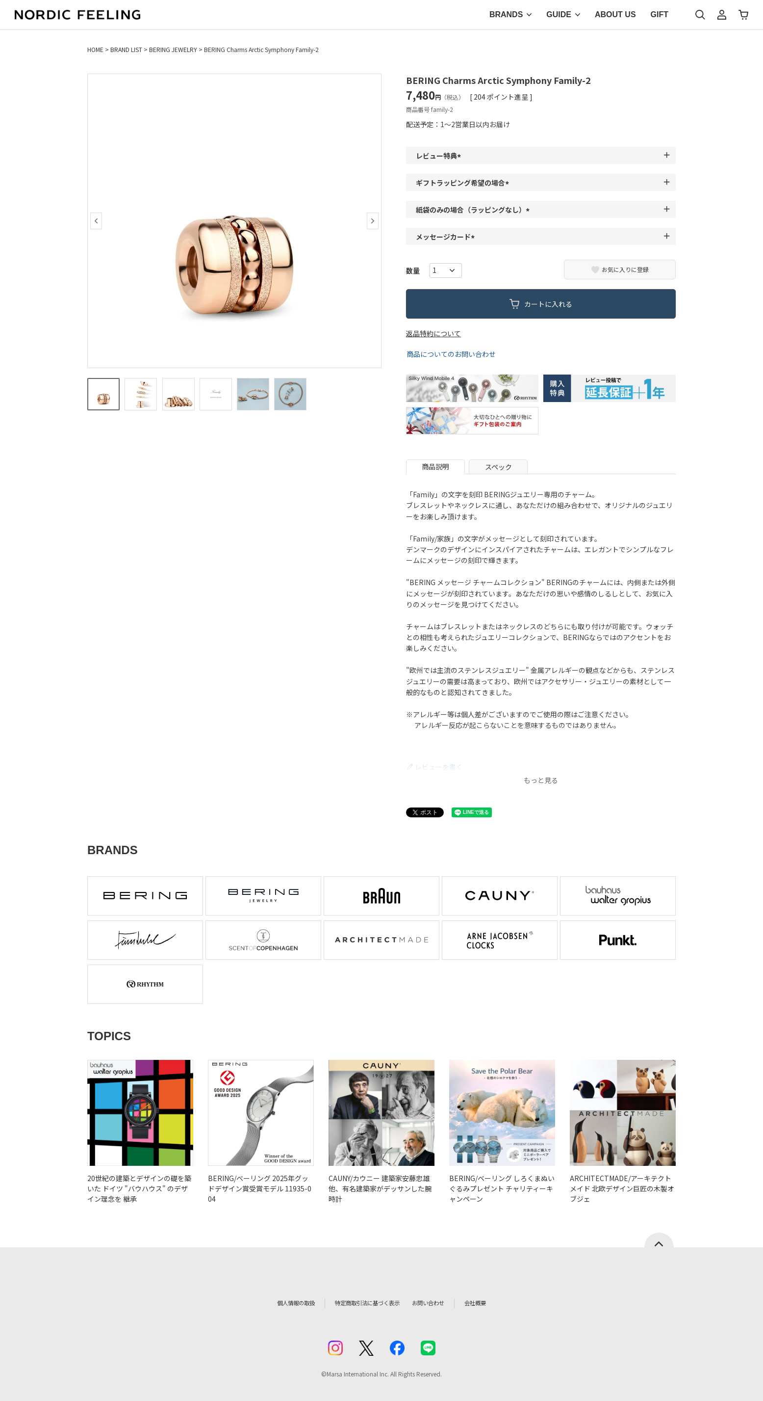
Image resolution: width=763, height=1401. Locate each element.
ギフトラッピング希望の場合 (464, 183)
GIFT (659, 14)
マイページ (722, 15)
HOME (95, 49)
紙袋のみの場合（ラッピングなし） (474, 210)
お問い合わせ (443, 1303)
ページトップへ (659, 1240)
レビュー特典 (440, 156)
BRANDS (506, 14)
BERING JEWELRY (173, 49)
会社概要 (497, 1303)
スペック (498, 467)
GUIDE (558, 14)
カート (743, 15)
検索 (700, 15)
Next (373, 221)
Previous (96, 221)
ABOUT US (615, 14)
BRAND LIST (126, 49)
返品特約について (433, 333)
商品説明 (435, 466)
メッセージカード (447, 237)
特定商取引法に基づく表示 (361, 1303)
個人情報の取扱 (276, 1303)
